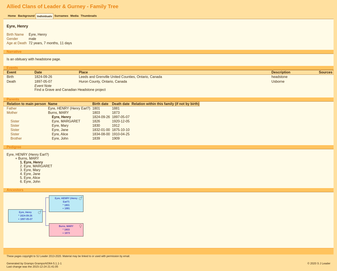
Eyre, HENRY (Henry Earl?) (69, 108)
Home (12, 15)
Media (74, 15)
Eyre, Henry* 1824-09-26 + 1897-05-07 (25, 215)
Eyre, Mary (60, 125)
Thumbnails (89, 15)
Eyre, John (60, 138)
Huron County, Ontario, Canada (103, 81)
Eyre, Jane (60, 130)
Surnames (61, 15)
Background (26, 15)
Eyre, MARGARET (66, 121)
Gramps (29, 263)
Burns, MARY (58, 112)
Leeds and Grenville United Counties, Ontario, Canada (120, 77)
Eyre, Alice (60, 134)
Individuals (44, 16)
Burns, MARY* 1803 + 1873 (66, 229)
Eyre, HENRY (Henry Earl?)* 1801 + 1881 (66, 203)
